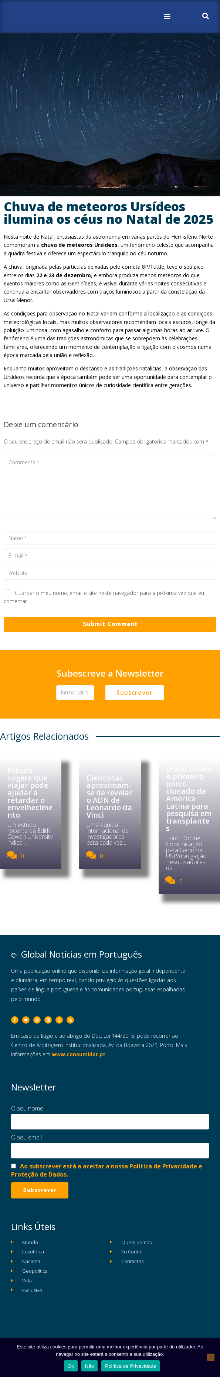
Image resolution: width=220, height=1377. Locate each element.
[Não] (210, 1357)
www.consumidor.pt (78, 1054)
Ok (71, 1366)
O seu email (26, 1137)
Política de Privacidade (130, 1366)
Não (89, 1366)
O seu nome (27, 1108)
